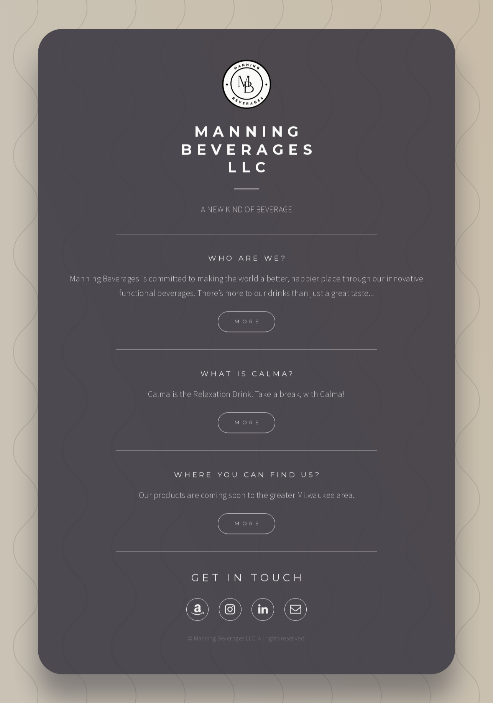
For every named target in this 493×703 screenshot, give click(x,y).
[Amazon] (197, 618)
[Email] (295, 618)
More (248, 330)
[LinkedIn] (262, 618)
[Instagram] (230, 618)
